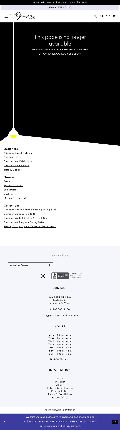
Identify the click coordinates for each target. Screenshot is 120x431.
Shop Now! (83, 3)
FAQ (60, 380)
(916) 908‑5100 (60, 310)
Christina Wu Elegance (16, 166)
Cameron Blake (12, 158)
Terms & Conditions (60, 395)
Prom (7, 182)
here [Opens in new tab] (77, 427)
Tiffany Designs (13, 170)
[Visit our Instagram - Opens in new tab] (43, 277)
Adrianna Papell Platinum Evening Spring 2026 (30, 210)
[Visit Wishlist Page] (108, 16)
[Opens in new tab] (67, 276)
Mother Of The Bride (15, 198)
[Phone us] (96, 16)
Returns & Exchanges (60, 389)
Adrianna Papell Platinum (18, 153)
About (60, 386)
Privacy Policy (60, 392)
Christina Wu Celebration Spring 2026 (25, 218)
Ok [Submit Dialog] (115, 422)
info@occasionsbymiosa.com (60, 316)
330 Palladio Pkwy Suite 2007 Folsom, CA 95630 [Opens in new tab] (60, 301)
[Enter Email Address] (30, 266)
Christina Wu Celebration (18, 162)
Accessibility (60, 398)
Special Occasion (13, 186)
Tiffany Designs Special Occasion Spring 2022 (30, 227)
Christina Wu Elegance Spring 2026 (24, 223)
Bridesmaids (10, 190)
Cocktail (8, 194)
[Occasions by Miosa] (22, 16)
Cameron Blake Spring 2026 (19, 214)
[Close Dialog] (5, 422)
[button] (6, 16)
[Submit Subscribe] (49, 266)
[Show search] (102, 16)
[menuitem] (6, 16)
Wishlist (60, 383)
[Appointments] (60, 7)
